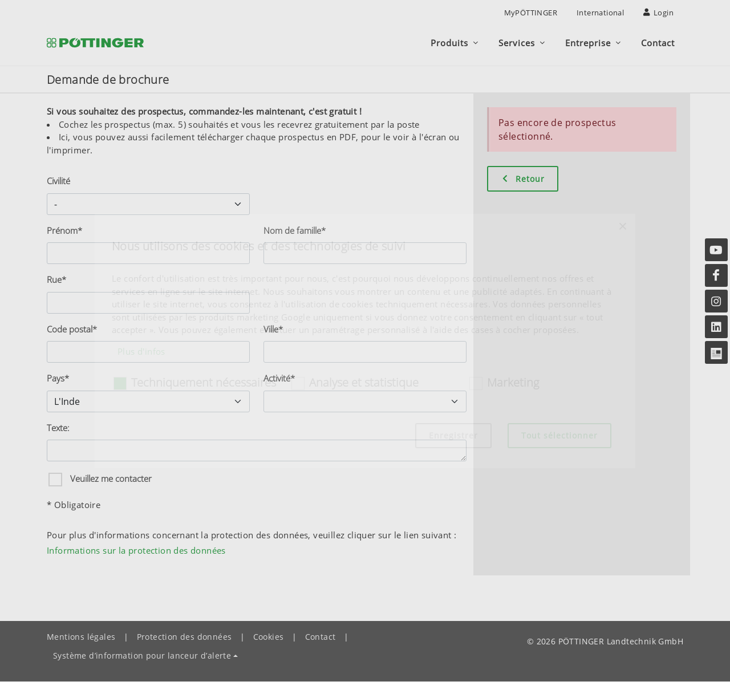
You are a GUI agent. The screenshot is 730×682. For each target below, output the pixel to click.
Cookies (268, 637)
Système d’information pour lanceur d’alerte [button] (142, 656)
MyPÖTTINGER (530, 12)
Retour (523, 179)
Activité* (279, 378)
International (600, 12)
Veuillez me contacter (110, 479)
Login (658, 12)
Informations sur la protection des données (136, 551)
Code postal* (72, 329)
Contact (320, 637)
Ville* (273, 329)
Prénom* (64, 231)
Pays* (58, 378)
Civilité (58, 181)
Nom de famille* (294, 231)
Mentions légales (81, 637)
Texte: (58, 428)
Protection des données (184, 637)
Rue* (56, 280)
